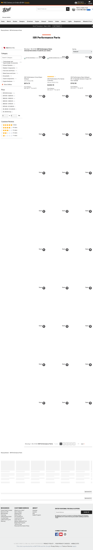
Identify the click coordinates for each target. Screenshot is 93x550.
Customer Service (19, 517)
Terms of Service (67, 545)
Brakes (15, 21)
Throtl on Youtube (61, 533)
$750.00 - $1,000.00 (8, 115)
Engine (37, 21)
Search (67, 9)
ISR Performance (7, 93)
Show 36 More (8, 84)
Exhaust (43, 21)
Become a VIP (4, 511)
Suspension (77, 21)
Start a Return (18, 511)
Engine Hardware (8, 81)
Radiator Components (9, 68)
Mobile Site (75, 543)
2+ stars (10, 142)
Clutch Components (8, 78)
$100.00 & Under (7, 102)
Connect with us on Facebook (56, 533)
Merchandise (4, 513)
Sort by (74, 49)
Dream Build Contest (6, 510)
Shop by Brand (5, 30)
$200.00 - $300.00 (8, 107)
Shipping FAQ (18, 513)
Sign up (86, 511)
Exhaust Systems (8, 65)
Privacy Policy (77, 515)
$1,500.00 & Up (7, 121)
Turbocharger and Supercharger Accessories (10, 62)
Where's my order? (19, 510)
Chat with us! (18, 519)
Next (82, 443)
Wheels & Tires (87, 21)
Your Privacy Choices (62, 543)
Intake (57, 21)
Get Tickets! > (57, 26)
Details (27, 3)
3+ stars (10, 139)
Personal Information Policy (21, 525)
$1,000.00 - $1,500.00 (9, 118)
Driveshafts (6, 76)
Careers (35, 511)
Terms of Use (18, 523)
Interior (63, 21)
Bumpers (22, 21)
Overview (35, 510)
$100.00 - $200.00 (8, 105)
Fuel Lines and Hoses (9, 70)
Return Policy (17, 514)
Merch (9, 21)
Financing (3, 514)
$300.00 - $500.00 (8, 110)
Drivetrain (30, 21)
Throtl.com (18, 9)
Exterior (50, 21)
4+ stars (10, 137)
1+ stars (10, 145)
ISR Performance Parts (16, 30)
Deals (3, 21)
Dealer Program (37, 514)
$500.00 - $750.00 (8, 113)
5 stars (10, 134)
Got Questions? (18, 516)
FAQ (34, 513)
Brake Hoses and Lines (9, 73)
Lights (70, 21)
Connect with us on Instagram (65, 533)
